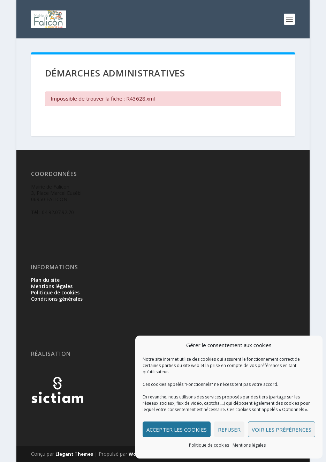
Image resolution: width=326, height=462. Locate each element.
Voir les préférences (281, 429)
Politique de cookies (209, 445)
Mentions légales (249, 445)
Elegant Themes (74, 454)
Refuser (229, 429)
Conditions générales (57, 298)
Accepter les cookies (176, 429)
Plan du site (45, 280)
